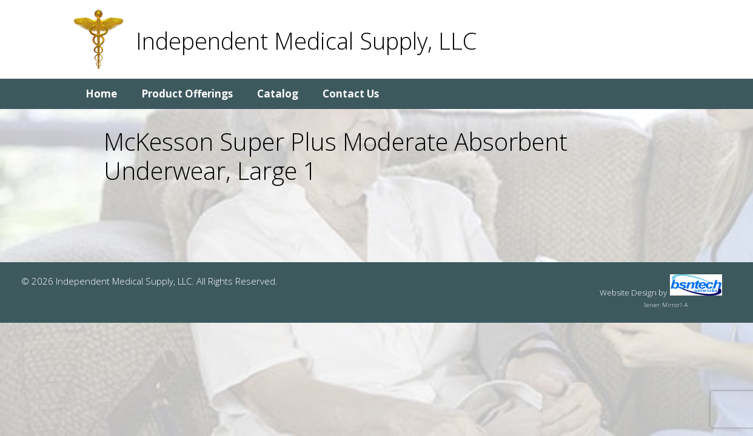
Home (101, 94)
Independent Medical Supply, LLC (306, 40)
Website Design (628, 292)
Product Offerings (187, 94)
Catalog (277, 94)
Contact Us (351, 94)
